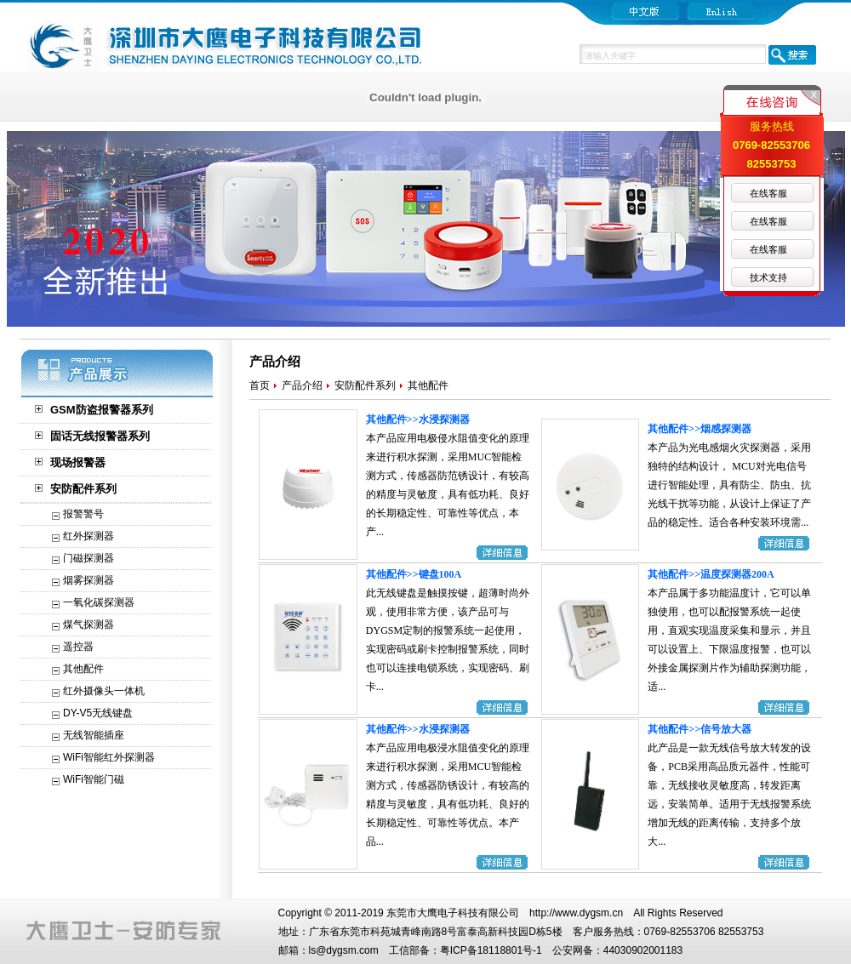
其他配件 (83, 669)
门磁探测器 (88, 558)
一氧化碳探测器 (98, 602)
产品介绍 (302, 385)
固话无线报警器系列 (100, 436)
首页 (259, 385)
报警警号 (83, 514)
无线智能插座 (93, 735)
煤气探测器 (88, 624)
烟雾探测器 (88, 580)
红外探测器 (88, 536)
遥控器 (78, 647)
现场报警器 (78, 462)
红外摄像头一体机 (104, 691)
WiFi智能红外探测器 (109, 757)
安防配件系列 (83, 488)
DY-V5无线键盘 (98, 713)
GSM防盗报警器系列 (101, 409)
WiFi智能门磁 (93, 779)
